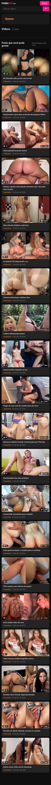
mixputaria (7, 81)
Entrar (44, 3)
